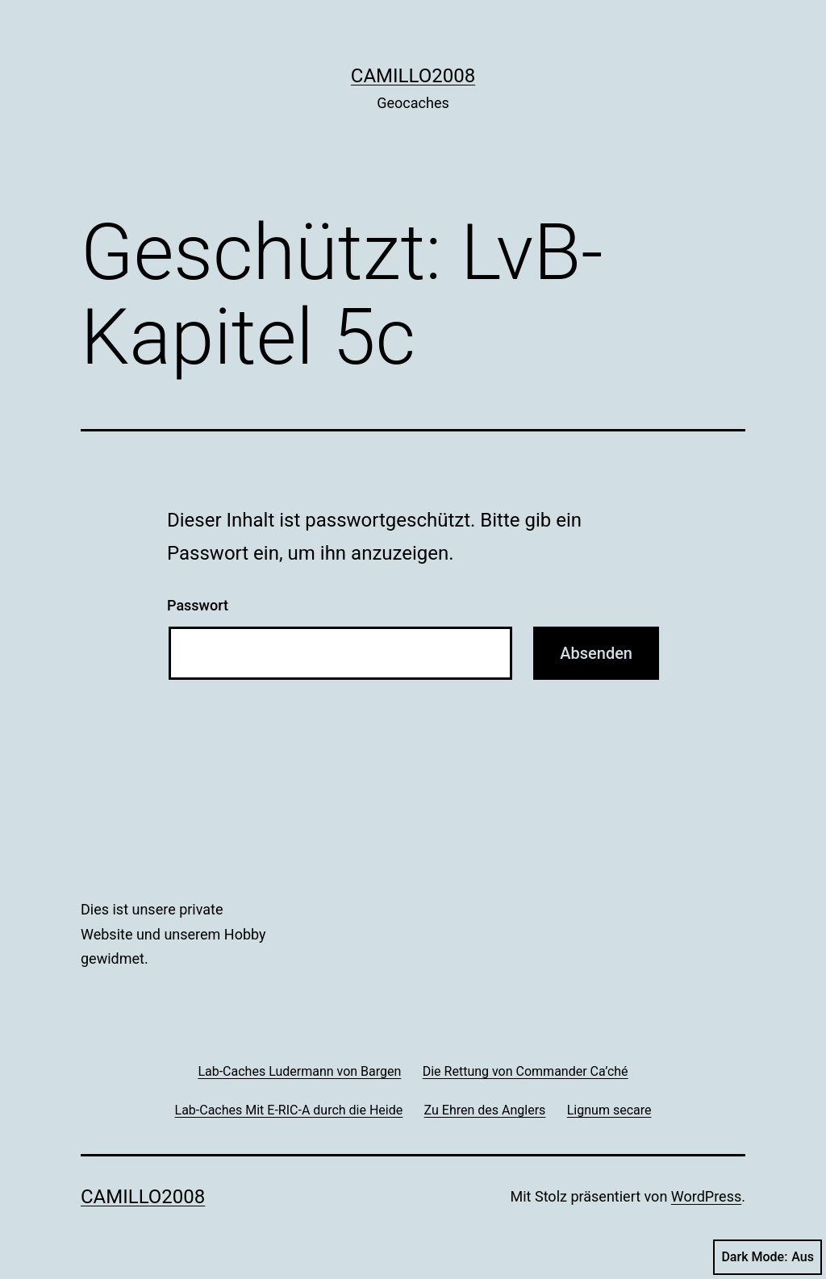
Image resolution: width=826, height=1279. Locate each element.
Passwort (197, 605)
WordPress (706, 1196)
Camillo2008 (413, 76)
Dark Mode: (767, 1257)
